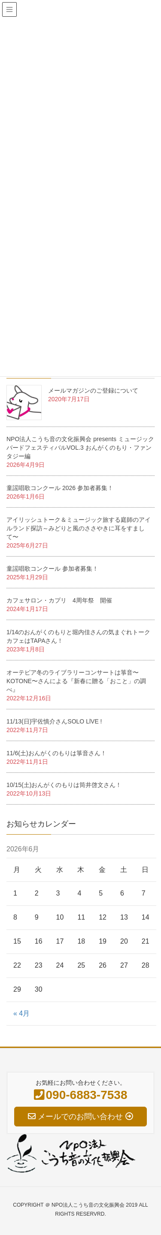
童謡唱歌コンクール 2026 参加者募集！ (59, 487)
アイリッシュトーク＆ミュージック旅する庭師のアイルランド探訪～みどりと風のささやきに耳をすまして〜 (78, 528)
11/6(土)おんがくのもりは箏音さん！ (56, 753)
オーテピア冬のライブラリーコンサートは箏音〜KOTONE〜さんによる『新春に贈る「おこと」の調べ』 (76, 681)
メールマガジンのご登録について (93, 390)
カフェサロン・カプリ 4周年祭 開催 (59, 600)
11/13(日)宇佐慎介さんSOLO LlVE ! (54, 721)
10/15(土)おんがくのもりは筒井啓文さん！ (64, 784)
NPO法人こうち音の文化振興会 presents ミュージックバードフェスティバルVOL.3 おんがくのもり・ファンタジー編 (80, 448)
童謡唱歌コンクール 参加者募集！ (52, 568)
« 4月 (21, 1013)
